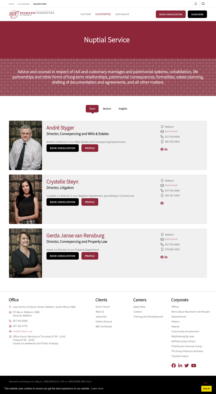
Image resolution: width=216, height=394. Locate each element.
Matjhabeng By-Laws (182, 336)
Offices (175, 306)
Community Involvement (185, 331)
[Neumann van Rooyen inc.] (31, 14)
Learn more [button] (97, 388)
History (175, 321)
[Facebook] (174, 365)
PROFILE (90, 148)
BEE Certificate (104, 326)
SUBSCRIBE (197, 14)
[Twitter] (187, 365)
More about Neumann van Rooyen (190, 311)
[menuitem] (85, 14)
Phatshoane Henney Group (186, 346)
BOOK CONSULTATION (170, 14)
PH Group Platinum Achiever (187, 351)
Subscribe (101, 316)
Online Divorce (104, 321)
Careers (138, 311)
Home (12, 4)
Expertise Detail (39, 4)
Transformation (180, 356)
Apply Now (139, 306)
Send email (171, 131)
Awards (175, 326)
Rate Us (100, 311)
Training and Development (148, 316)
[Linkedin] (181, 365)
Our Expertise (24, 4)
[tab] (92, 108)
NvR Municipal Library (183, 341)
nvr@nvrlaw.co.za (22, 331)
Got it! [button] (206, 388)
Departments (178, 316)
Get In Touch (103, 306)
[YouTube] (194, 365)
